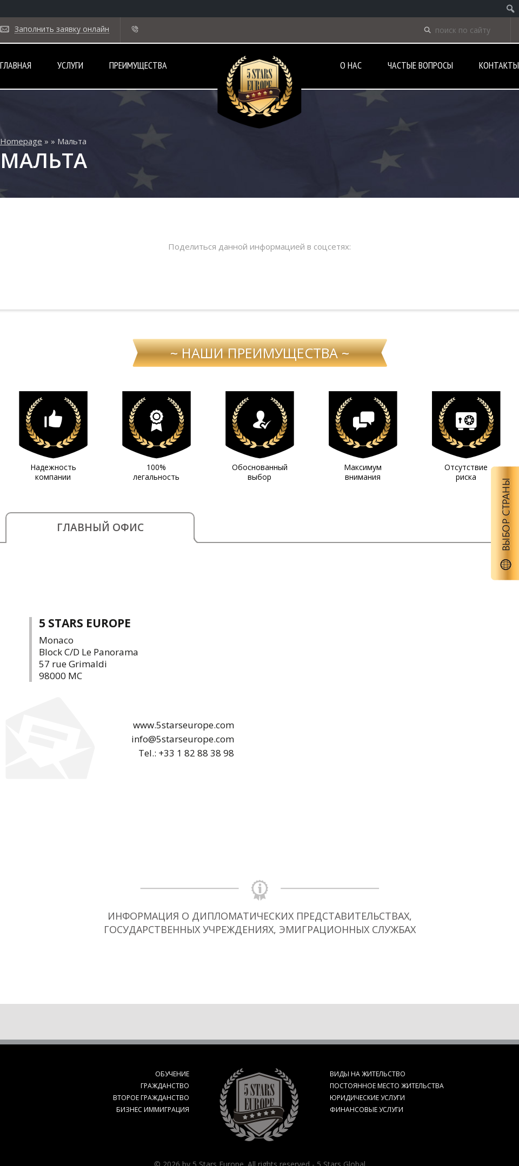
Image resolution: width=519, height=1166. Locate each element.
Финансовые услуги (366, 1109)
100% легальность (156, 472)
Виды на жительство (367, 1073)
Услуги (70, 65)
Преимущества (138, 65)
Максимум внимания (363, 472)
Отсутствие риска (466, 472)
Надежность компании (53, 472)
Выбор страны (505, 523)
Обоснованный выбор (260, 472)
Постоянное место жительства (387, 1085)
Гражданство (165, 1085)
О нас (351, 65)
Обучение (172, 1073)
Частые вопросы (420, 65)
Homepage (21, 141)
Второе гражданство (151, 1097)
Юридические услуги (367, 1097)
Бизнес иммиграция (152, 1109)
